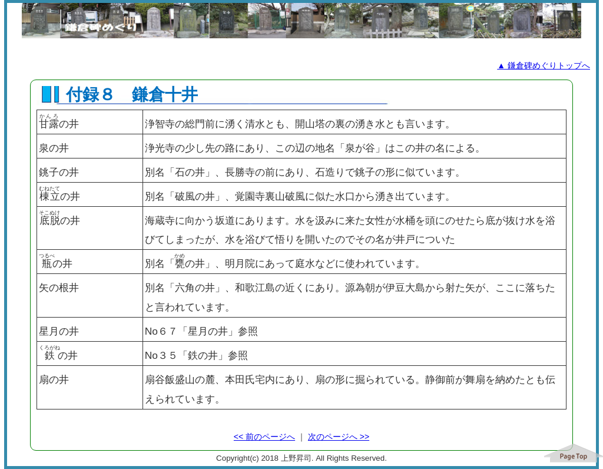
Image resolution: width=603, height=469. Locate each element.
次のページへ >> (338, 436)
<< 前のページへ (264, 436)
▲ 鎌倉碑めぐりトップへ (543, 65)
